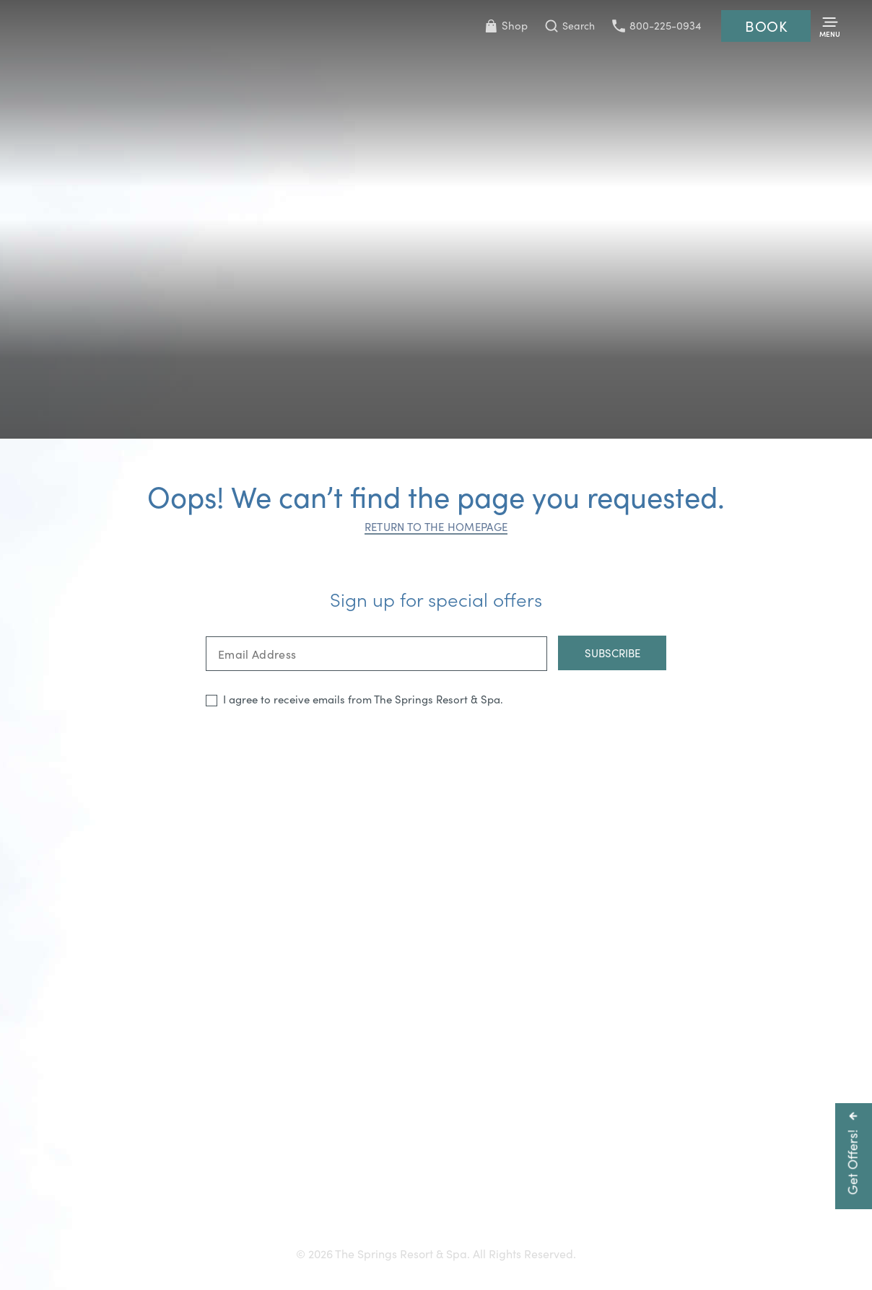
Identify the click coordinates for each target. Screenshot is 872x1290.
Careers (463, 1203)
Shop (506, 25)
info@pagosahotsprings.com (649, 1177)
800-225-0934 (657, 25)
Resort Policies (537, 1203)
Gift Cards (228, 1203)
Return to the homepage (436, 526)
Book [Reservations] (766, 25)
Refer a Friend (717, 1203)
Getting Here (152, 1203)
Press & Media (388, 1203)
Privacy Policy (627, 1203)
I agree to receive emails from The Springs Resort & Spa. (363, 699)
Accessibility (302, 1203)
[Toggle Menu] (829, 26)
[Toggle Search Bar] (570, 26)
